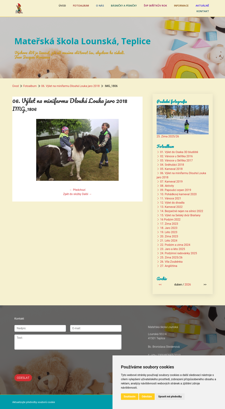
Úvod (62, 5)
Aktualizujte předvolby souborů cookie (33, 401)
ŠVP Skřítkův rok (155, 5)
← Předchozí (77, 189)
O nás (100, 5)
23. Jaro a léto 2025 (172, 249)
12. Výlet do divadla (172, 202)
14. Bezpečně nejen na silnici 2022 (181, 211)
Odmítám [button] (147, 396)
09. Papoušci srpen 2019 (175, 190)
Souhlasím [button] (130, 396)
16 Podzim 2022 (170, 219)
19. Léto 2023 (168, 232)
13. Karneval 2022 (171, 207)
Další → (87, 194)
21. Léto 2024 (168, 240)
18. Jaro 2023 (168, 228)
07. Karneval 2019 (171, 181)
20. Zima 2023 (169, 236)
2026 (188, 284)
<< (160, 284)
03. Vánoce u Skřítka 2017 (176, 160)
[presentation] (41, 360)
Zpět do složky (72, 194)
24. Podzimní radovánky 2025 (178, 253)
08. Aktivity (167, 185)
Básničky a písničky (124, 5)
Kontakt (203, 11)
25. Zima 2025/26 (168, 136)
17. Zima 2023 (169, 223)
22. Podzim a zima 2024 (175, 244)
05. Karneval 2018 (171, 169)
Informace (181, 5)
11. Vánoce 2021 (170, 198)
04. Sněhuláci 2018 (172, 164)
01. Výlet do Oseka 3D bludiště (179, 152)
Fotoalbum (81, 5)
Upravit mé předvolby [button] (170, 396)
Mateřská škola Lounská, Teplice (82, 41)
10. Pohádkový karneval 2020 (178, 194)
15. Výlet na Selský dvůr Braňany (180, 215)
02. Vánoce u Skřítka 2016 (176, 156)
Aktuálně (202, 5)
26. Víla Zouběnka (171, 261)
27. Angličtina (168, 266)
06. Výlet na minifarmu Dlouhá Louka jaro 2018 (70, 86)
